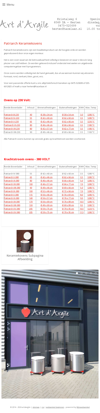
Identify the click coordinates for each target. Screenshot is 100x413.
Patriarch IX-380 (11, 191)
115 (31, 194)
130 (31, 205)
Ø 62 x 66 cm (68, 121)
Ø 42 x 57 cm (46, 128)
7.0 (81, 184)
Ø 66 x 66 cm (68, 125)
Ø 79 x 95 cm (68, 208)
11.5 (82, 212)
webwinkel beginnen (55, 407)
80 (31, 125)
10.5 (82, 201)
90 (31, 187)
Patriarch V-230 (11, 121)
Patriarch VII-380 (12, 184)
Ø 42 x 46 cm (46, 121)
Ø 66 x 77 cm (68, 184)
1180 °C (91, 125)
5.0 (81, 180)
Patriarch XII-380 (12, 201)
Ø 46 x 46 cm (46, 125)
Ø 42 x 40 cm (46, 118)
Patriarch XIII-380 (12, 205)
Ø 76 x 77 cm (68, 198)
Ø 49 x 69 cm (46, 205)
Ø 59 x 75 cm (46, 208)
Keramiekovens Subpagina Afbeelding (25, 257)
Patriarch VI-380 (11, 180)
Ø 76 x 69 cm (68, 194)
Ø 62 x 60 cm (68, 118)
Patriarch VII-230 (12, 128)
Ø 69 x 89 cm (68, 205)
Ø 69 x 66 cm (68, 187)
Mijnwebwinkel (83, 407)
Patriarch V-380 (11, 177)
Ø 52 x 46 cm (46, 191)
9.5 (81, 205)
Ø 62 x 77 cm (68, 128)
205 (31, 208)
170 (31, 201)
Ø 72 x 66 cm (68, 191)
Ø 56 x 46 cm (46, 194)
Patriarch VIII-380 (12, 187)
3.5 (81, 118)
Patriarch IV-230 (11, 118)
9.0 (81, 198)
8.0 (81, 194)
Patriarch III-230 (11, 114)
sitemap (36, 407)
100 (31, 184)
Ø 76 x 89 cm (68, 201)
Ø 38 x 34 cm (46, 114)
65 (31, 121)
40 (31, 114)
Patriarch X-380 (11, 194)
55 (31, 118)
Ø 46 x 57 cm (46, 184)
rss (43, 407)
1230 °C (91, 121)
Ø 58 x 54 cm (68, 114)
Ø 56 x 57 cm (46, 198)
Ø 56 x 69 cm (46, 201)
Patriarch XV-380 (12, 208)
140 (31, 198)
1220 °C (91, 208)
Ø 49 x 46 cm (46, 187)
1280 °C (91, 114)
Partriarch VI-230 (12, 125)
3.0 (81, 114)
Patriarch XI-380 (11, 198)
